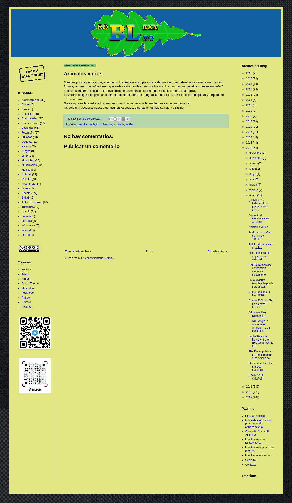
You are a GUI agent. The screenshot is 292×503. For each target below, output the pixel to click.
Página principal (255, 415)
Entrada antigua (217, 251)
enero (253, 195)
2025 (249, 78)
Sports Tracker (30, 283)
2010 (249, 392)
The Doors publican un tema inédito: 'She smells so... (260, 355)
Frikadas (27, 137)
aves (80, 124)
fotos (99, 124)
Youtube (27, 269)
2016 (249, 126)
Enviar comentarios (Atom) (97, 258)
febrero (254, 190)
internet (26, 230)
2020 (249, 105)
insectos (107, 124)
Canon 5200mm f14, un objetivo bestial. (261, 304)
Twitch (25, 274)
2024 (249, 84)
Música (26, 169)
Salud (25, 197)
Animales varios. (259, 227)
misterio (26, 234)
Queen (26, 188)
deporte (26, 216)
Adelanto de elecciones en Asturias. (259, 218)
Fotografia (89, 124)
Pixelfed (26, 306)
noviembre (256, 158)
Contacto (250, 464)
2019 (249, 110)
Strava (26, 278)
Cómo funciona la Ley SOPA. (259, 293)
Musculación (29, 165)
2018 (249, 116)
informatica (28, 225)
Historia (26, 146)
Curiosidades (30, 118)
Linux (25, 155)
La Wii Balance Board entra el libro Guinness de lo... (261, 341)
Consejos (27, 113)
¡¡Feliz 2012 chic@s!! (256, 377)
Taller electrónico (32, 202)
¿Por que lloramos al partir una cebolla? (260, 256)
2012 (249, 147)
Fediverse (28, 292)
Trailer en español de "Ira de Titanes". (260, 236)
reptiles (129, 124)
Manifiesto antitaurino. (258, 455)
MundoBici (28, 160)
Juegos (26, 151)
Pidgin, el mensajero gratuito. (261, 246)
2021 (249, 100)
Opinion (26, 179)
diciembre (255, 152)
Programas (28, 183)
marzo (253, 184)
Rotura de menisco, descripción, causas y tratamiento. (260, 269)
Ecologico (28, 127)
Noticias (26, 174)
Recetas (27, 193)
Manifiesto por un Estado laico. (255, 441)
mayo (253, 174)
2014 (249, 137)
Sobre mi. (251, 460)
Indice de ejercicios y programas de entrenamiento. (258, 424)
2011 (249, 386)
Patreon (26, 297)
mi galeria (119, 124)
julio (252, 168)
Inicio (149, 251)
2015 (249, 132)
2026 (249, 73)
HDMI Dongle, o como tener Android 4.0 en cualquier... (259, 326)
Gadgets (27, 141)
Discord (26, 302)
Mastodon (28, 288)
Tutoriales (28, 207)
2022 (249, 94)
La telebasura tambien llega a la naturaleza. (261, 283)
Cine (24, 109)
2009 (249, 397)
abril (252, 179)
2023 (249, 89)
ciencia (26, 211)
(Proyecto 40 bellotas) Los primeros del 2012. (258, 204)
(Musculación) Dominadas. (258, 314)
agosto (253, 163)
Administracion (31, 100)
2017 (249, 121)
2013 (249, 142)
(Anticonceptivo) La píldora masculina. (260, 367)
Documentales (30, 123)
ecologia (27, 221)
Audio (25, 104)
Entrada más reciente (78, 251)
